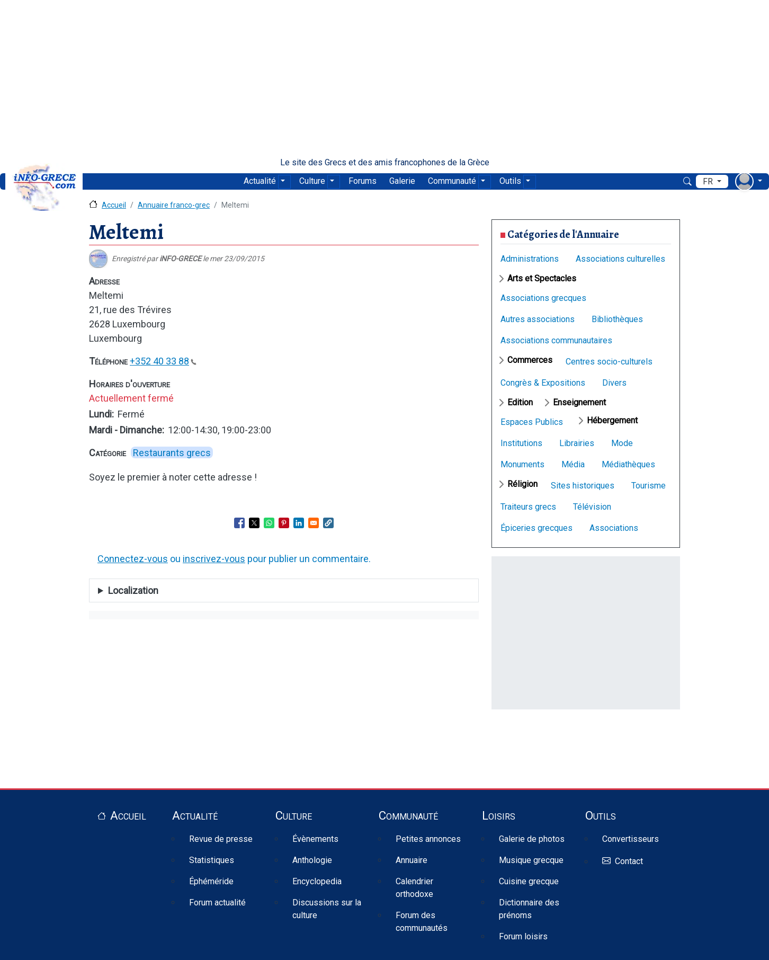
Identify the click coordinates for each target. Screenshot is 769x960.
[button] (328, 523)
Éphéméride (211, 881)
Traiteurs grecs (528, 507)
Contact (629, 862)
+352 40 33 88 (163, 361)
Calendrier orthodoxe (414, 887)
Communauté (452, 181)
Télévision (592, 507)
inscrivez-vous (214, 558)
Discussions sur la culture (326, 908)
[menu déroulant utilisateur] (748, 181)
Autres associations (537, 319)
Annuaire (411, 860)
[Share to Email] (313, 523)
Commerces (529, 360)
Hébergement (612, 420)
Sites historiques (582, 486)
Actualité (260, 181)
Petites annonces (428, 839)
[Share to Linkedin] (298, 523)
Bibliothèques (617, 319)
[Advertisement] (384, 78)
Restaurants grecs (172, 452)
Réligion (522, 484)
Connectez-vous (132, 558)
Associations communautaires (556, 340)
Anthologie (312, 860)
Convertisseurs (630, 839)
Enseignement (579, 402)
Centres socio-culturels (609, 362)
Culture (312, 181)
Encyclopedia (317, 881)
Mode (622, 443)
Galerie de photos (532, 839)
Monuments (522, 464)
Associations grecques (543, 298)
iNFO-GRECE (180, 258)
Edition (520, 402)
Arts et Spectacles (541, 278)
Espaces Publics (531, 422)
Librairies (576, 443)
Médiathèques (628, 464)
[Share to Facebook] (239, 523)
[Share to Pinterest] (284, 523)
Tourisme (648, 486)
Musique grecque (531, 860)
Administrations (529, 259)
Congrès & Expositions (542, 383)
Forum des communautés (422, 921)
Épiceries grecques (536, 528)
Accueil (114, 205)
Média (573, 464)
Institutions (521, 443)
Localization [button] (133, 590)
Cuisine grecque (529, 881)
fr (709, 181)
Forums (362, 181)
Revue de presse (221, 839)
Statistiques (211, 860)
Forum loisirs (523, 936)
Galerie (402, 181)
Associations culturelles (620, 259)
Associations (613, 528)
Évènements (315, 839)
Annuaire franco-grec (174, 205)
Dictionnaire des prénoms (529, 908)
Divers (614, 383)
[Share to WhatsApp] (269, 523)
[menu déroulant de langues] (712, 182)
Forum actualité (217, 902)
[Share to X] (254, 523)
